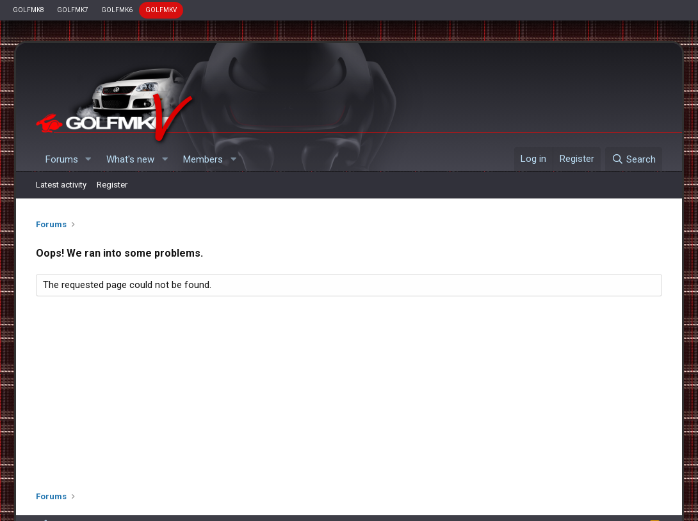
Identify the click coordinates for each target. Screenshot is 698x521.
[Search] (633, 159)
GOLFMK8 (28, 9)
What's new (130, 159)
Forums (61, 159)
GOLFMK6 (117, 9)
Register (112, 184)
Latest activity (61, 184)
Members (203, 159)
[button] (88, 160)
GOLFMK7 (72, 9)
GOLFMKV (161, 9)
